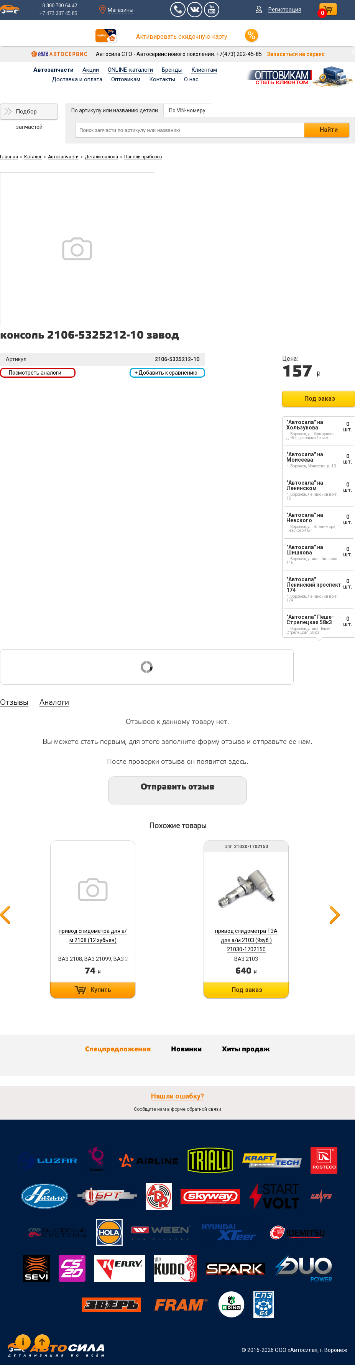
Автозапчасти (53, 69)
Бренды (172, 69)
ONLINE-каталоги (130, 69)
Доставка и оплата (77, 79)
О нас (191, 79)
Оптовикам (125, 79)
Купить (100, 989)
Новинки (186, 1049)
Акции (90, 69)
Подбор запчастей (29, 114)
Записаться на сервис (296, 54)
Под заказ (319, 398)
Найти (329, 129)
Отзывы (14, 702)
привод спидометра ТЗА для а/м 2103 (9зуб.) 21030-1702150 (246, 940)
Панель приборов (143, 157)
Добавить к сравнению (166, 373)
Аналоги (54, 702)
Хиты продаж (246, 1049)
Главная (9, 157)
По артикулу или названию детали (114, 110)
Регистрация (284, 10)
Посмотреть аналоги (35, 373)
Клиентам (204, 69)
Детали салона (101, 157)
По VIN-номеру (187, 110)
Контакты (162, 79)
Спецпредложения (118, 1049)
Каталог (33, 157)
